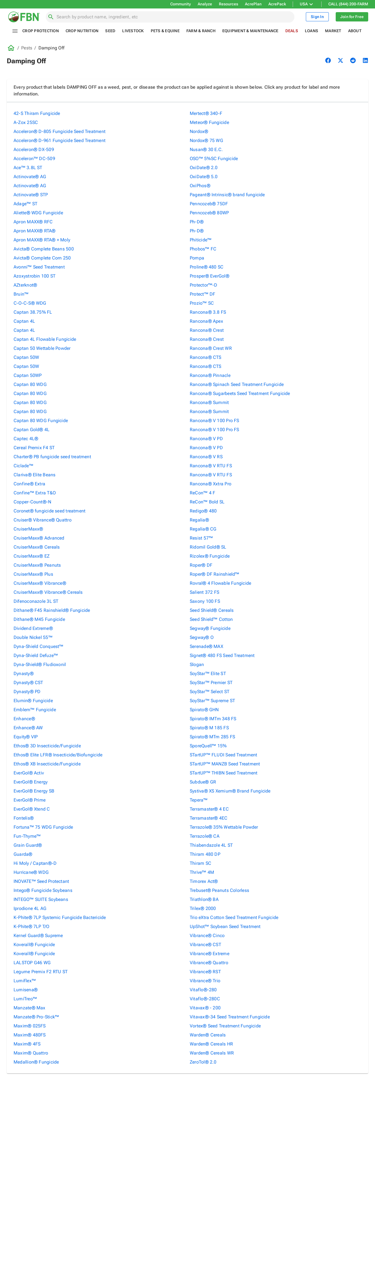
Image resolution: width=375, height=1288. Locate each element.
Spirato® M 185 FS (209, 727)
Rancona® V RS (206, 456)
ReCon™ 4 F (202, 492)
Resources (228, 4)
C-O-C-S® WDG (30, 303)
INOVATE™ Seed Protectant (41, 881)
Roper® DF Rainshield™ (215, 574)
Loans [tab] (311, 31)
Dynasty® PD (27, 691)
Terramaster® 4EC (209, 818)
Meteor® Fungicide (209, 122)
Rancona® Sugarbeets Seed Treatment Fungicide (240, 393)
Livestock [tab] (133, 31)
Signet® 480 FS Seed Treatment (222, 655)
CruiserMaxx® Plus (33, 574)
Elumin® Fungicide (33, 700)
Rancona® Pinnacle (210, 375)
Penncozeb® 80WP (209, 212)
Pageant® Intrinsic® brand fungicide (227, 194)
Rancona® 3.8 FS (208, 312)
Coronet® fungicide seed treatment (49, 511)
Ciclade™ (23, 465)
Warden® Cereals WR (212, 1053)
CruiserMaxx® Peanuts (37, 565)
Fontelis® (24, 818)
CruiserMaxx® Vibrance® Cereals (48, 592)
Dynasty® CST (28, 682)
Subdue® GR (203, 782)
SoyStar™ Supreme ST (212, 700)
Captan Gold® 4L (31, 429)
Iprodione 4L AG (30, 908)
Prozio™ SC (202, 303)
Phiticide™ (201, 240)
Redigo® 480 (203, 511)
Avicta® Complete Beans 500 (44, 249)
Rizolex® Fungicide (210, 556)
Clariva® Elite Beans (34, 474)
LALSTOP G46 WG (32, 962)
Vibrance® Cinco (207, 935)
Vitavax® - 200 (205, 1007)
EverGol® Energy (31, 782)
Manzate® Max (30, 1007)
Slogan (197, 664)
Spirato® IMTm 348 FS (213, 718)
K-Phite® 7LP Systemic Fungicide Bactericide (60, 917)
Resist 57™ (201, 538)
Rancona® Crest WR (211, 348)
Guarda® (23, 854)
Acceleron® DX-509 (34, 149)
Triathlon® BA (204, 899)
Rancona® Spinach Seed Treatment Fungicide (237, 384)
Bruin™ (21, 294)
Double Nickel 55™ (33, 637)
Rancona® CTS (205, 357)
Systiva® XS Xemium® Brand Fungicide (230, 791)
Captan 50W (26, 357)
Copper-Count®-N (32, 502)
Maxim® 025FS (30, 1026)
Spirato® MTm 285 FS (212, 736)
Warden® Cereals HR (211, 1044)
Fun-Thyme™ (27, 836)
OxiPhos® (200, 185)
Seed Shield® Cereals (212, 610)
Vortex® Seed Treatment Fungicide (225, 1026)
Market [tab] (333, 31)
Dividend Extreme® (33, 628)
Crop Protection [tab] (40, 31)
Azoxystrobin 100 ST (34, 276)
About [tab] (355, 31)
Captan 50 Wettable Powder (42, 348)
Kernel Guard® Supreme (38, 935)
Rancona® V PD (206, 438)
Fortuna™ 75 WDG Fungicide (43, 827)
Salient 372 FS (204, 592)
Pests (26, 48)
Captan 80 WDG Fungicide (41, 420)
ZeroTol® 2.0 (203, 1062)
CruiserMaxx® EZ (31, 556)
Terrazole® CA (204, 836)
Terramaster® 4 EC (209, 809)
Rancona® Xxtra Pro (210, 483)
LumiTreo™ (25, 998)
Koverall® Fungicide (34, 944)
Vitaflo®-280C (205, 998)
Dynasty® (24, 673)
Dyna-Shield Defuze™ (36, 655)
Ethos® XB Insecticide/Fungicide (47, 764)
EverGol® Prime (30, 800)
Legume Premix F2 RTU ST (41, 971)
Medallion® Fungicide (36, 1062)
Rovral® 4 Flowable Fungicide (220, 583)
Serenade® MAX (206, 646)
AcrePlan (253, 4)
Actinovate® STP (31, 194)
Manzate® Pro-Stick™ (36, 1017)
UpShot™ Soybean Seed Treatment (225, 926)
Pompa (197, 258)
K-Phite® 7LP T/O (31, 926)
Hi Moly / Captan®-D (35, 863)
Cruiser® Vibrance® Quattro (43, 520)
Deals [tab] (291, 31)
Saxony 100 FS (205, 601)
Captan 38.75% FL (33, 312)
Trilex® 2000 (203, 908)
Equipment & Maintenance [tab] (250, 31)
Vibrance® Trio (205, 980)
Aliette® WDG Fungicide (38, 212)
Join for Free (352, 16)
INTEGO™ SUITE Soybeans (41, 899)
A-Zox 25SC (26, 122)
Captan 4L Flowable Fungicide (45, 339)
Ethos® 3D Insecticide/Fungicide (47, 745)
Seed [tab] (110, 31)
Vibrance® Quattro (209, 962)
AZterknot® (25, 285)
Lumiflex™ (25, 980)
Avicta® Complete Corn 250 (42, 258)
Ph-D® (197, 221)
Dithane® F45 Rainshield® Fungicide (52, 610)
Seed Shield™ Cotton (211, 619)
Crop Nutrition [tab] (82, 31)
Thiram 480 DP (205, 854)
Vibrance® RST (205, 971)
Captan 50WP (28, 375)
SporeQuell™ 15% (208, 745)
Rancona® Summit (209, 402)
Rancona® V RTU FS (211, 465)
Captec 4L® (26, 438)
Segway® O (202, 637)
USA (307, 4)
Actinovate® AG (30, 176)
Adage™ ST (25, 203)
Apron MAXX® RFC (33, 221)
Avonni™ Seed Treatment (39, 267)
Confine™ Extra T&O (35, 492)
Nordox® (199, 131)
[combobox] (173, 17)
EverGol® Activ (29, 773)
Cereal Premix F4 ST (34, 447)
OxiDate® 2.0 (204, 167)
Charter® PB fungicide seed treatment (52, 456)
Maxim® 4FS (27, 1044)
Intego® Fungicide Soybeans (43, 890)
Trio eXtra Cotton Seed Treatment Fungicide (234, 917)
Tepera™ (199, 800)
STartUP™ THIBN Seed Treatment (223, 773)
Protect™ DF (202, 294)
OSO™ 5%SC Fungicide (214, 158)
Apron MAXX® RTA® (35, 230)
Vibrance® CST (205, 944)
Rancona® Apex (206, 321)
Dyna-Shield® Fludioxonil (40, 664)
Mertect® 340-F (206, 113)
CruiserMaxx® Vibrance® (40, 583)
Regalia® (199, 520)
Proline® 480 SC (206, 267)
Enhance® (24, 718)
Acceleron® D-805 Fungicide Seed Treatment (59, 131)
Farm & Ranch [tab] (201, 31)
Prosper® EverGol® (209, 276)
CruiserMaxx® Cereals (37, 547)
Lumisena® (26, 989)
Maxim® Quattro (31, 1053)
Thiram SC (200, 863)
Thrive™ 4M (202, 872)
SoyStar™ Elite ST (208, 673)
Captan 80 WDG (30, 384)
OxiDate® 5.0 (204, 176)
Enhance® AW (28, 727)
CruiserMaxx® (28, 529)
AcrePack (277, 4)
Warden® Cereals (208, 1035)
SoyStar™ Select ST (209, 691)
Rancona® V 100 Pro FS (214, 420)
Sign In (317, 17)
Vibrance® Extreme (209, 953)
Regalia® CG (203, 529)
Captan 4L (24, 321)
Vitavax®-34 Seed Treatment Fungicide (230, 1017)
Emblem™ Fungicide (35, 709)
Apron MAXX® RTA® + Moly (42, 240)
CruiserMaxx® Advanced (39, 538)
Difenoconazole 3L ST (36, 601)
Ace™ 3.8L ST (28, 167)
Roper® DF (201, 565)
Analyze (205, 4)
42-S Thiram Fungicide (37, 113)
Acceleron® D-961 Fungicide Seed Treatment (59, 140)
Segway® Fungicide (210, 628)
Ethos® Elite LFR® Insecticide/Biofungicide (58, 754)
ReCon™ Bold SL (207, 502)
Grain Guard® (28, 845)
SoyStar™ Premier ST (211, 682)
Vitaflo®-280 (203, 989)
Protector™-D (203, 285)
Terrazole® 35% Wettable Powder (224, 827)
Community (180, 4)
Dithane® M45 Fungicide (39, 619)
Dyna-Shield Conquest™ (39, 646)
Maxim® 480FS (30, 1035)
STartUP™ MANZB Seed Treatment (225, 764)
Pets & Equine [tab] (165, 31)
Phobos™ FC (203, 249)
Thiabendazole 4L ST (211, 845)
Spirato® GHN (204, 709)
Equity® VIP (26, 736)
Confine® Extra (29, 483)
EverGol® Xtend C (32, 809)
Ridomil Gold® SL (208, 547)
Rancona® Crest (207, 330)
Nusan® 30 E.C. (206, 149)
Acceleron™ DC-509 (34, 158)
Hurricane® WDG (31, 872)
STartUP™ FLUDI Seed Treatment (223, 754)
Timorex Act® (204, 881)
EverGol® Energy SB (34, 791)
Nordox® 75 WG (206, 140)
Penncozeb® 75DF (209, 203)
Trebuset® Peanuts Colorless (219, 890)
